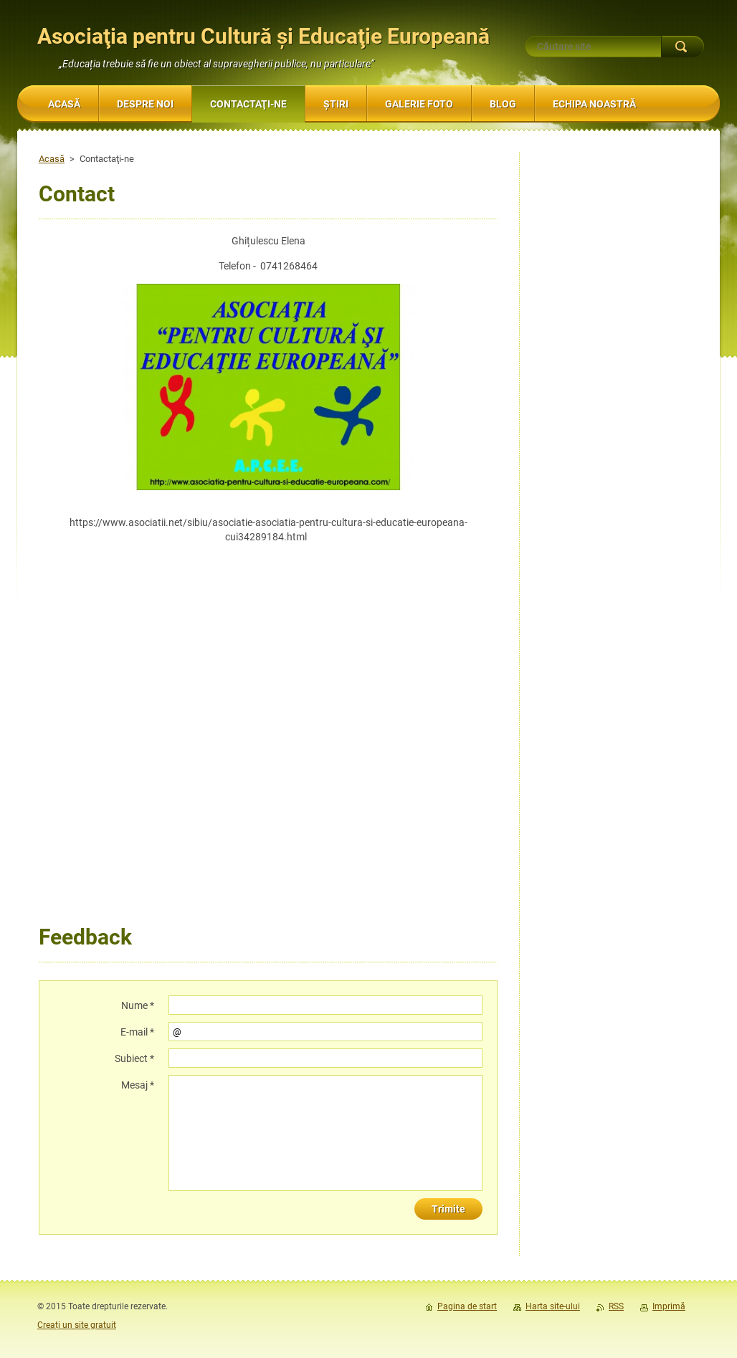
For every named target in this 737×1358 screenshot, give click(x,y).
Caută (682, 46)
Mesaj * (137, 1085)
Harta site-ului (553, 1306)
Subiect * (134, 1058)
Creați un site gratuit (76, 1325)
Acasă (52, 158)
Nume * (137, 1005)
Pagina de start (467, 1306)
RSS (616, 1306)
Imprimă (668, 1306)
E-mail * (137, 1032)
